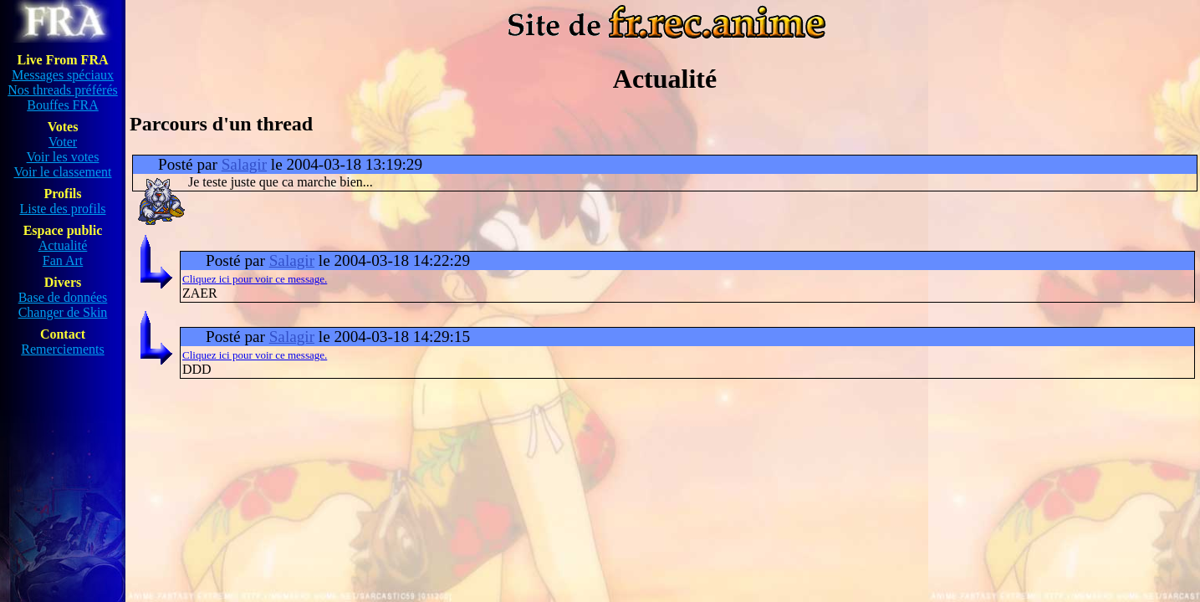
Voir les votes (63, 157)
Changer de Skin (63, 312)
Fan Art (63, 260)
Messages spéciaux (63, 75)
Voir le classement (62, 172)
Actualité (63, 245)
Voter (63, 142)
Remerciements (63, 349)
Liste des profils (62, 209)
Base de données (63, 297)
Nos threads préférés (63, 90)
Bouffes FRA (63, 105)
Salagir (244, 164)
